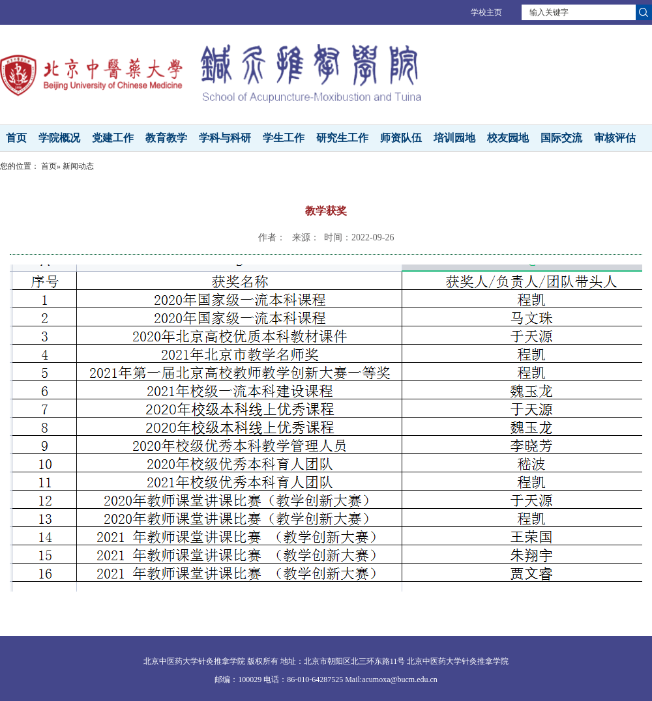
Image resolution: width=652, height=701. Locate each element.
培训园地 (454, 137)
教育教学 (166, 137)
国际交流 (561, 137)
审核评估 (615, 137)
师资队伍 (401, 137)
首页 (16, 137)
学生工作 (283, 137)
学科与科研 (225, 137)
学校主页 (486, 12)
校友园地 (508, 137)
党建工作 (113, 137)
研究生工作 (342, 137)
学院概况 (59, 137)
